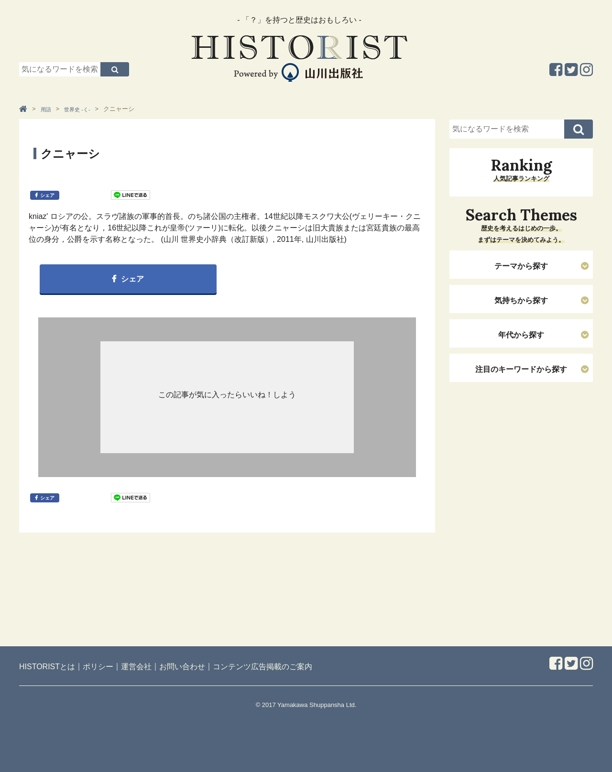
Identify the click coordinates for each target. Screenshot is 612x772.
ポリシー (98, 667)
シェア (47, 195)
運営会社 (136, 667)
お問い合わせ (182, 667)
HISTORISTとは (47, 667)
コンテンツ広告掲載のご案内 (262, 667)
